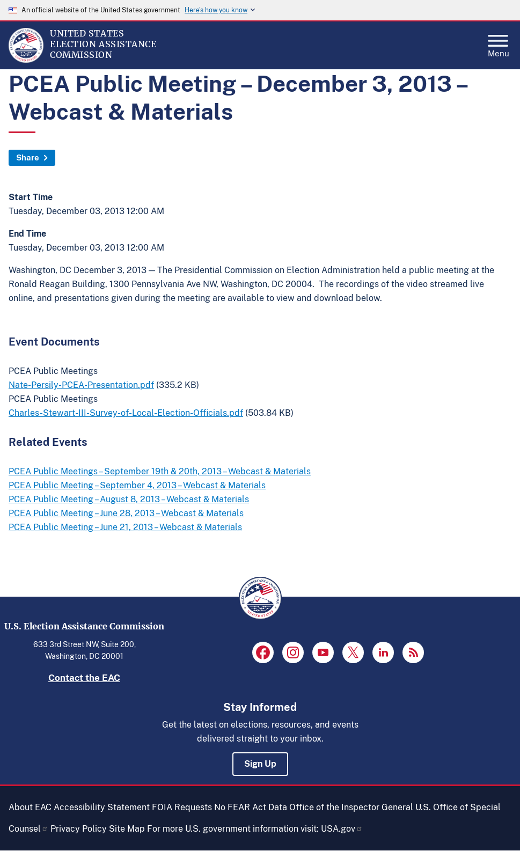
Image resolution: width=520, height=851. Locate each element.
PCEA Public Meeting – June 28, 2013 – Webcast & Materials (126, 513)
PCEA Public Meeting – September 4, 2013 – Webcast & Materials (137, 485)
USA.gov (342, 829)
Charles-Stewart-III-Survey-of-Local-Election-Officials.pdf (126, 413)
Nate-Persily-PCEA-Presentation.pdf (81, 385)
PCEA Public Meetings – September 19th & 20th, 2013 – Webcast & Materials (160, 471)
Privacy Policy (78, 829)
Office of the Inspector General (351, 807)
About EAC (30, 807)
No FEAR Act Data (250, 807)
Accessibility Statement (102, 807)
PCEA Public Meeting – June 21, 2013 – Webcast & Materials (125, 527)
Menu (498, 43)
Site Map (127, 829)
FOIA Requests (182, 807)
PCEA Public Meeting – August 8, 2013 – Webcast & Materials (129, 499)
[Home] (26, 60)
